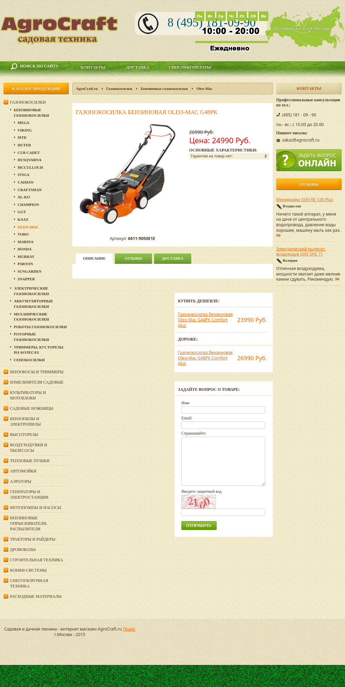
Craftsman (30, 190)
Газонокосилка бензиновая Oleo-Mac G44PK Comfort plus (205, 319)
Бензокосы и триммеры (37, 371)
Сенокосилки (29, 360)
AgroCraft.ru (87, 88)
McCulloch (30, 167)
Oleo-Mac (204, 88)
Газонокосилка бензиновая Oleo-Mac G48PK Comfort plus (205, 358)
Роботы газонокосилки (40, 327)
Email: (186, 418)
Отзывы (133, 258)
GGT (22, 212)
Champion (28, 204)
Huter (24, 145)
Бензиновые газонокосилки (164, 88)
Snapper (26, 279)
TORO (23, 234)
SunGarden (30, 271)
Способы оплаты (190, 67)
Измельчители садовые (37, 382)
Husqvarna (29, 160)
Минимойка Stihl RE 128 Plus (304, 199)
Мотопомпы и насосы (35, 507)
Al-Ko (24, 197)
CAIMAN (25, 182)
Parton (25, 264)
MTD (22, 137)
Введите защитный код (201, 491)
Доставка (138, 67)
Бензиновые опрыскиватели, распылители (28, 523)
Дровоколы (23, 549)
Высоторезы (24, 434)
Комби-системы (28, 570)
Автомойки (23, 471)
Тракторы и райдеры (32, 539)
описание (94, 258)
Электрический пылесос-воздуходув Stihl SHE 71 (301, 251)
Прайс (129, 629)
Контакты (92, 67)
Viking (25, 130)
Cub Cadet (29, 152)
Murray (26, 256)
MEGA (23, 123)
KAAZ (23, 219)
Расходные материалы (36, 596)
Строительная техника (36, 560)
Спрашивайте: (193, 433)
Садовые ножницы (31, 408)
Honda (25, 249)
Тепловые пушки (30, 460)
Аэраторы (20, 481)
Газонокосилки (119, 88)
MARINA (25, 242)
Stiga (23, 175)
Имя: (185, 402)
